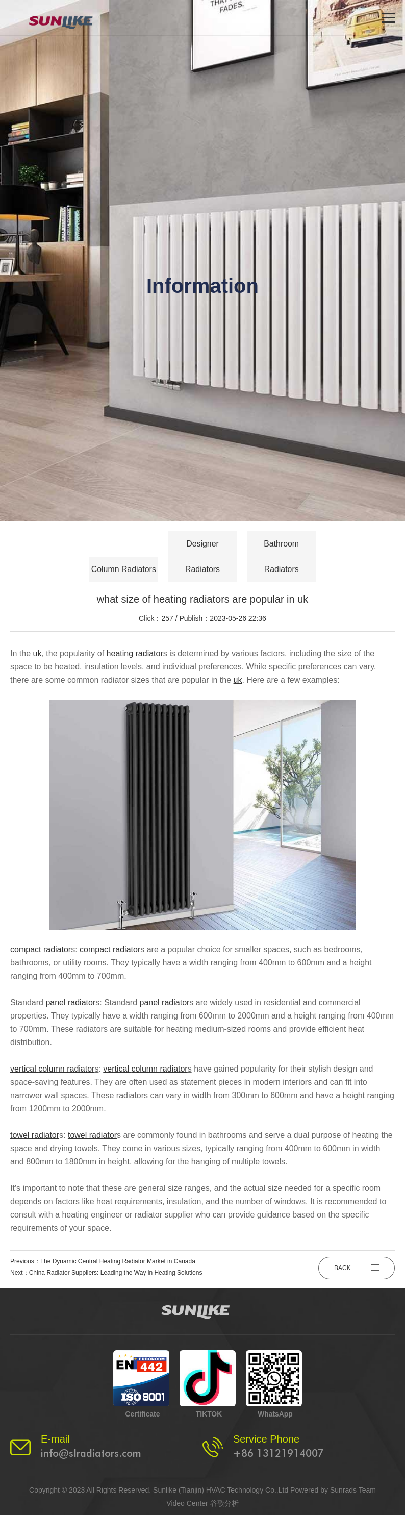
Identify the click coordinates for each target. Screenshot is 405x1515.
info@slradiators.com (91, 1453)
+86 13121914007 (278, 1453)
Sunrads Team (353, 1490)
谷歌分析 (224, 1503)
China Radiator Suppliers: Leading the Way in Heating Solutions (115, 1272)
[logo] (67, 18)
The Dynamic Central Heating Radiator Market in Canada (117, 1261)
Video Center (187, 1503)
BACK (356, 1267)
